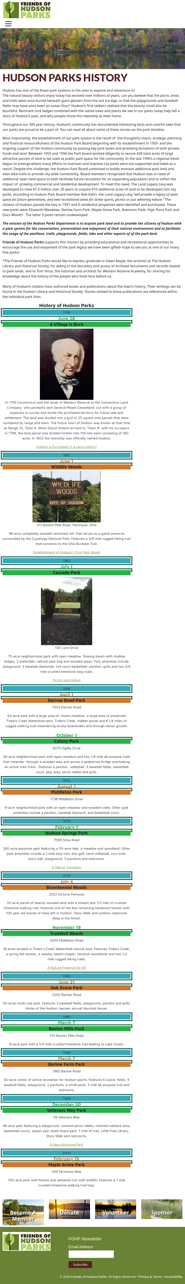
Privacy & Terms (150, 1277)
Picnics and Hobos (66, 680)
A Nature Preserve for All (66, 967)
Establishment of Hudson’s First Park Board (66, 552)
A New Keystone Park (66, 1144)
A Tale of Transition (67, 867)
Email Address (82, 1247)
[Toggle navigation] (8, 23)
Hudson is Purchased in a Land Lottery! (66, 447)
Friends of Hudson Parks (89, 1277)
